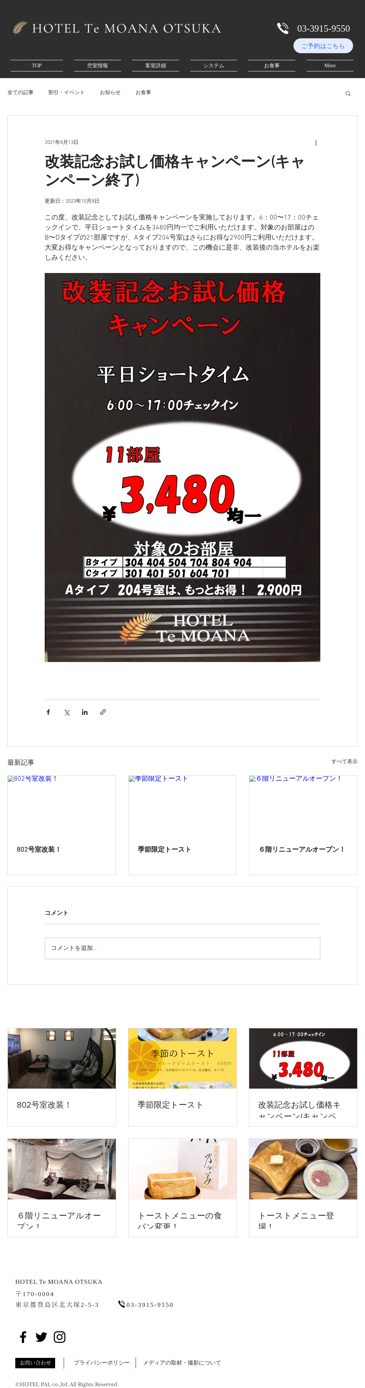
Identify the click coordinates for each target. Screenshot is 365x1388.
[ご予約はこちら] (323, 45)
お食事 (143, 93)
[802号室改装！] (61, 806)
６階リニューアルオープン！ (302, 850)
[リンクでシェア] (103, 712)
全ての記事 (20, 93)
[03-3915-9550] (323, 28)
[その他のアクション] (315, 142)
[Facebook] (23, 1337)
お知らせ (110, 93)
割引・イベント (66, 93)
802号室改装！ (39, 850)
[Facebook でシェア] (48, 712)
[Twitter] (41, 1337)
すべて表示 (344, 762)
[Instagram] (59, 1337)
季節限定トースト (164, 850)
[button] (348, 93)
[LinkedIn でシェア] (84, 712)
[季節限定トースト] (183, 806)
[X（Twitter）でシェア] (66, 712)
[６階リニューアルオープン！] (303, 806)
